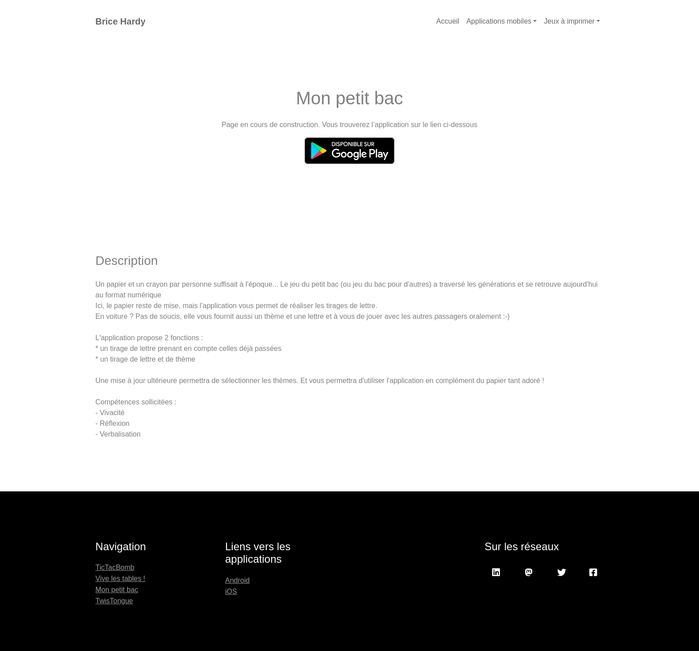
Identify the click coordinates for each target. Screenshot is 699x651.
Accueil (448, 21)
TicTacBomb (114, 567)
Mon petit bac (116, 589)
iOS (231, 591)
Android (237, 580)
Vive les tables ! (120, 578)
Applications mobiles (498, 21)
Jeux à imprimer (569, 21)
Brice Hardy (120, 21)
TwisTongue (114, 601)
